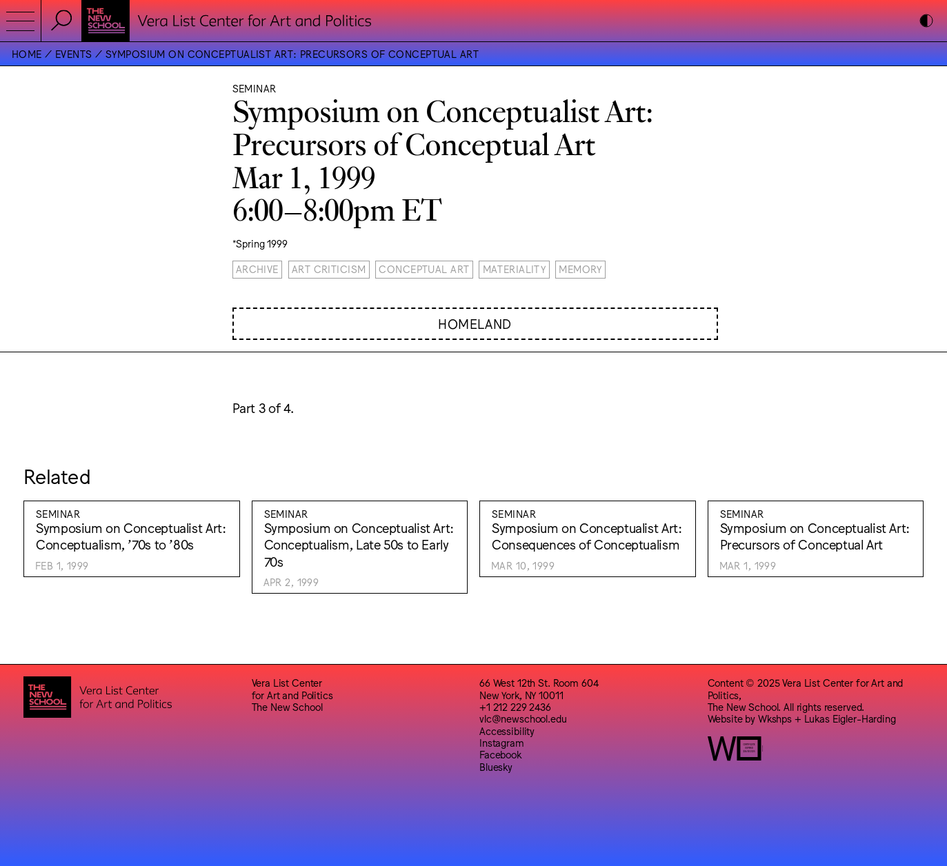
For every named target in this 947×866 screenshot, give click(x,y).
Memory (580, 268)
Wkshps (775, 718)
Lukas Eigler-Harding (850, 718)
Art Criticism (329, 268)
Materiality (514, 268)
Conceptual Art (424, 268)
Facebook (500, 754)
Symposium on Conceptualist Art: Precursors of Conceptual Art (292, 53)
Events (73, 53)
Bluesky (495, 766)
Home (27, 53)
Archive (257, 268)
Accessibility (507, 730)
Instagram (501, 742)
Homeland (475, 323)
